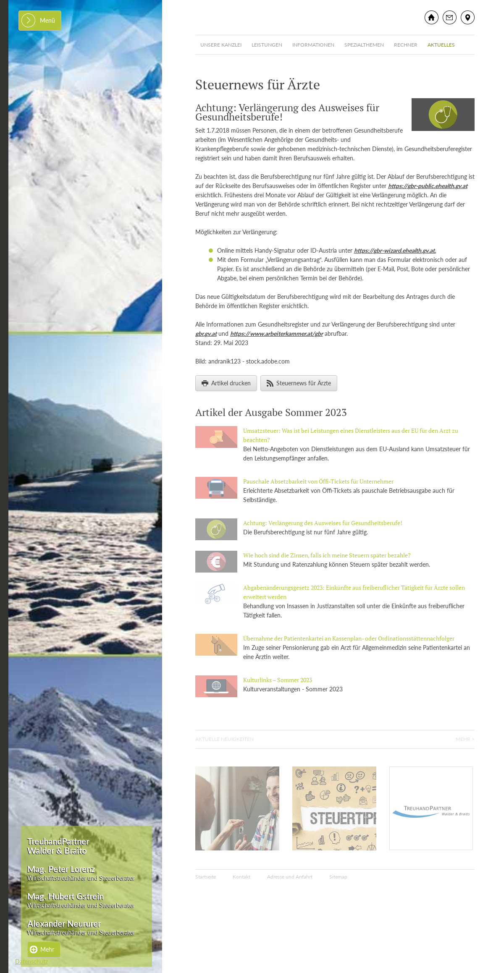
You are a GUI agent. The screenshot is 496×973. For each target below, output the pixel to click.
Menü (47, 20)
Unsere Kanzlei (220, 45)
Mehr (47, 949)
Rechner (405, 45)
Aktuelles (441, 45)
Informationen (313, 45)
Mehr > (465, 739)
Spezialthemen (364, 45)
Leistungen (267, 45)
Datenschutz (31, 961)
